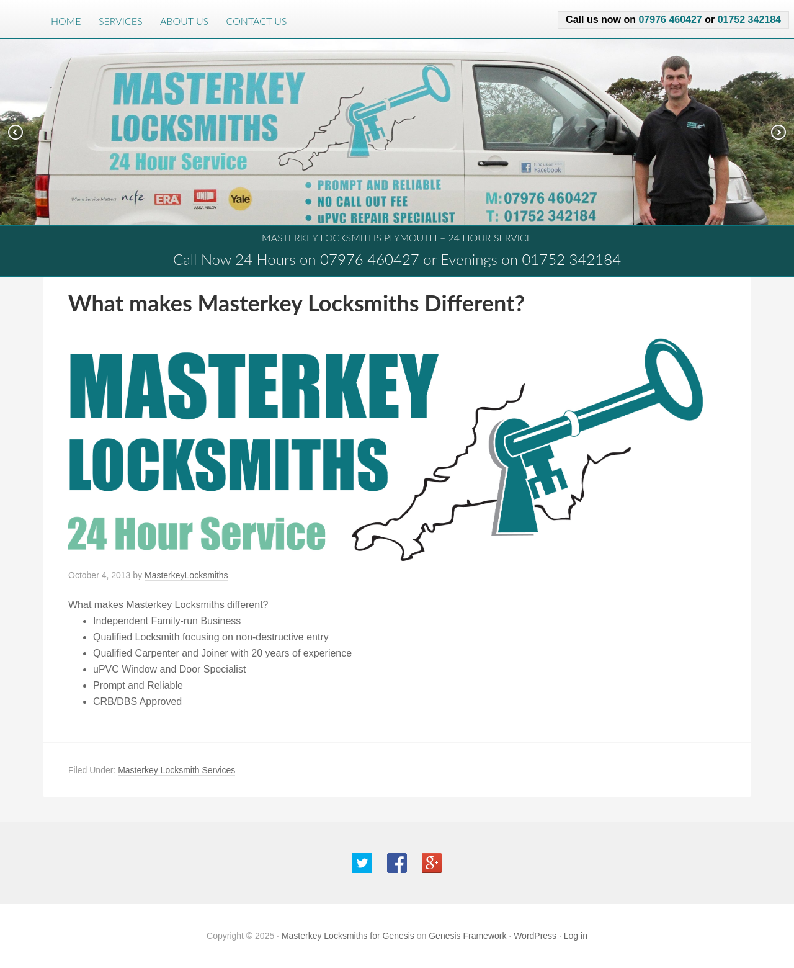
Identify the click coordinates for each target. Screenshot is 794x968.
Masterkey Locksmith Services (176, 770)
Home (66, 21)
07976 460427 (670, 19)
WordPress (535, 936)
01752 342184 (749, 19)
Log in (575, 936)
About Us (184, 21)
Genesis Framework (467, 936)
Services (121, 21)
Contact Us (256, 21)
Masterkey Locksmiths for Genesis (348, 936)
